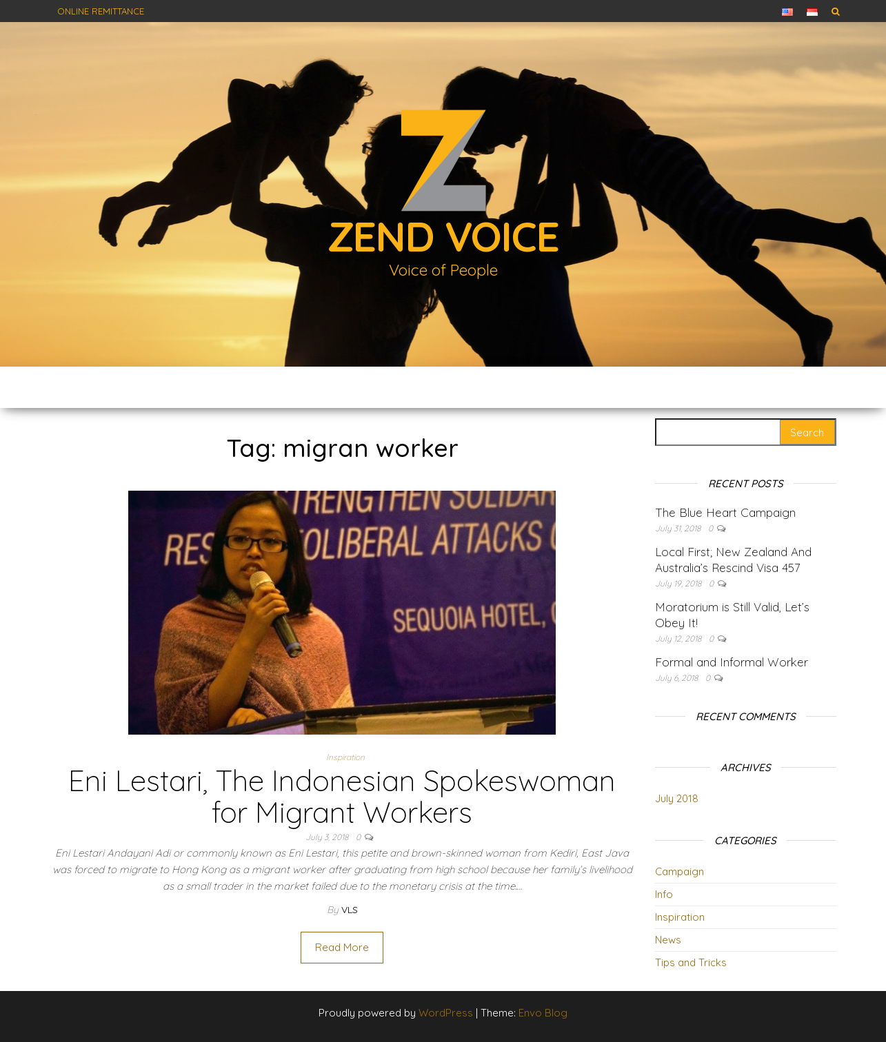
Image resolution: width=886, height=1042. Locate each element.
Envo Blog (542, 1012)
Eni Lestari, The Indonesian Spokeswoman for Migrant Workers (342, 796)
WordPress (446, 1012)
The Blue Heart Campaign (725, 512)
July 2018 (676, 798)
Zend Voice (443, 236)
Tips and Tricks (691, 962)
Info (664, 894)
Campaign (679, 871)
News (668, 939)
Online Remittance (100, 11)
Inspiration (345, 757)
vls (349, 909)
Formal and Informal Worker (731, 662)
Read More (342, 947)
